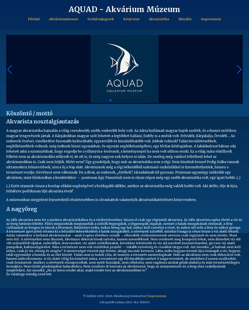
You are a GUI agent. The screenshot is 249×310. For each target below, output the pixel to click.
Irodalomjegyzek (101, 19)
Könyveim (131, 19)
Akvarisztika (159, 19)
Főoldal (34, 19)
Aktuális (185, 19)
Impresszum (211, 19)
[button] (239, 69)
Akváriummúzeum (63, 19)
